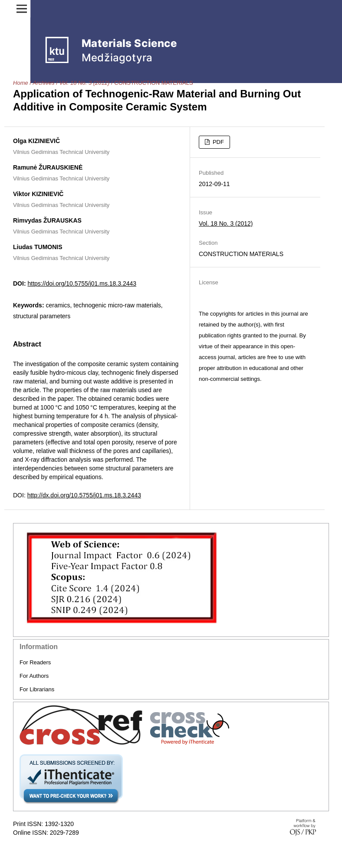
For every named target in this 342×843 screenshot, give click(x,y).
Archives (44, 83)
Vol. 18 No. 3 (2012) (84, 83)
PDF (217, 142)
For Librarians (37, 689)
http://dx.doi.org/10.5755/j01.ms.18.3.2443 (84, 495)
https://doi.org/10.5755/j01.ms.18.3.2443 (81, 283)
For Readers (35, 662)
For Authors (34, 676)
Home (20, 83)
